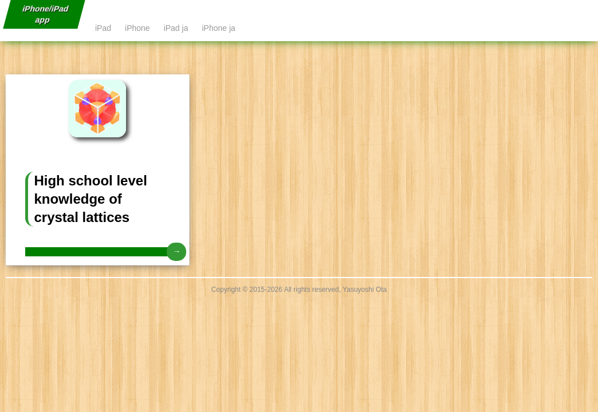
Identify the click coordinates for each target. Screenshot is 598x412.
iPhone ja (218, 28)
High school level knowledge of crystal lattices (90, 199)
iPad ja (176, 28)
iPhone (137, 28)
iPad (103, 28)
